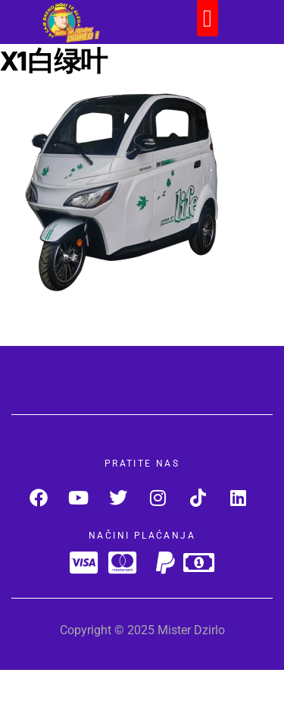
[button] (207, 18)
